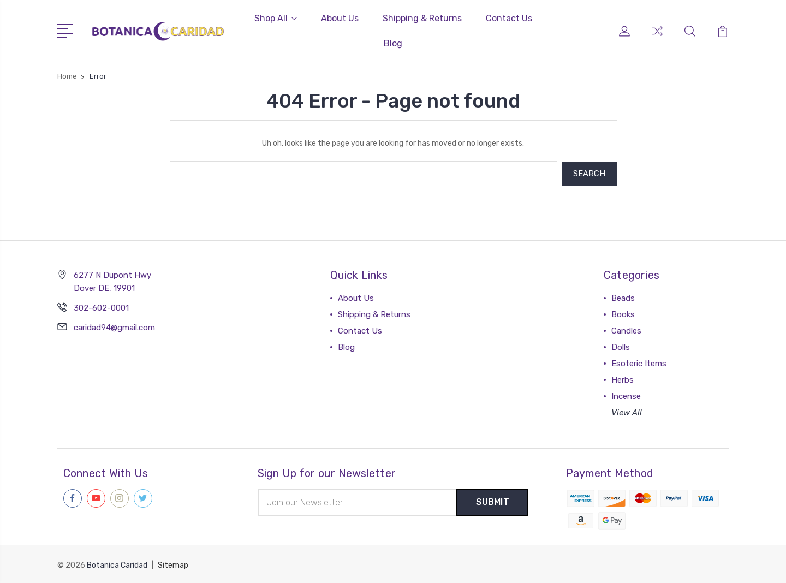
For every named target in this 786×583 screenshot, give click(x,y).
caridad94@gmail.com (114, 326)
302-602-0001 (101, 307)
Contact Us (509, 18)
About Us (340, 18)
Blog (393, 43)
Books (623, 313)
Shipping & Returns (422, 18)
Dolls (620, 346)
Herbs (622, 379)
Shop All (275, 18)
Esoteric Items (638, 362)
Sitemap (173, 564)
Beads (623, 297)
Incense (626, 395)
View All (626, 412)
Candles (626, 330)
